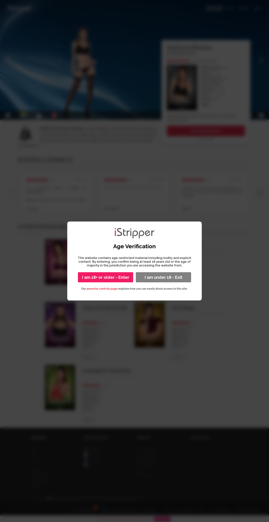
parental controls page (102, 288)
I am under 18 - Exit (163, 277)
